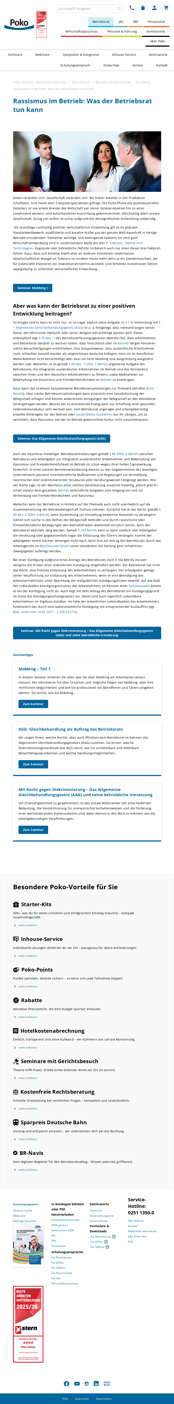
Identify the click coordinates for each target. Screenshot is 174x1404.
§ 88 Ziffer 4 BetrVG (124, 454)
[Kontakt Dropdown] (131, 7)
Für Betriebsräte (61, 1257)
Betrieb (123, 343)
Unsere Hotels (99, 1221)
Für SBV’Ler (58, 1268)
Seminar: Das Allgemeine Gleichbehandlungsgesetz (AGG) (62, 438)
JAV (121, 22)
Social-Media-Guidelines (94, 414)
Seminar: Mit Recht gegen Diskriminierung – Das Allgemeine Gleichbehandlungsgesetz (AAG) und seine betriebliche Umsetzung (87, 633)
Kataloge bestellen (24, 1221)
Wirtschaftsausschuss (81, 31)
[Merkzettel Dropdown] (143, 7)
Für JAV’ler (57, 1262)
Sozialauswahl (140, 586)
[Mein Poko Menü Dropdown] (154, 7)
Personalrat (156, 22)
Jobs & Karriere (137, 1236)
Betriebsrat (101, 22)
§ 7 (127, 322)
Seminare (15, 55)
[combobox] (89, 8)
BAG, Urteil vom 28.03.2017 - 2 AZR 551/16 (44, 612)
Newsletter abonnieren (142, 1231)
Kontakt (161, 65)
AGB (65, 1399)
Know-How (111, 65)
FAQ (130, 1241)
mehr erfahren (28, 925)
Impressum (82, 1399)
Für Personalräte (61, 1273)
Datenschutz (104, 1399)
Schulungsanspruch (75, 65)
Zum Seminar (33, 704)
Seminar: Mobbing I (33, 288)
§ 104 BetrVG (87, 530)
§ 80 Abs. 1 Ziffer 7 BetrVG (88, 364)
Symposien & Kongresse (81, 55)
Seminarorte (155, 31)
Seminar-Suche (22, 1210)
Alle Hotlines (136, 1221)
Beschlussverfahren (55, 546)
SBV (136, 22)
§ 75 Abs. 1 (47, 338)
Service (137, 65)
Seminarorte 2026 (62, 1230)
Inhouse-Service (124, 55)
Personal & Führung (122, 31)
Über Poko (157, 41)
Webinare (42, 55)
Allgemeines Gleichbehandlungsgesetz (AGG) (49, 328)
